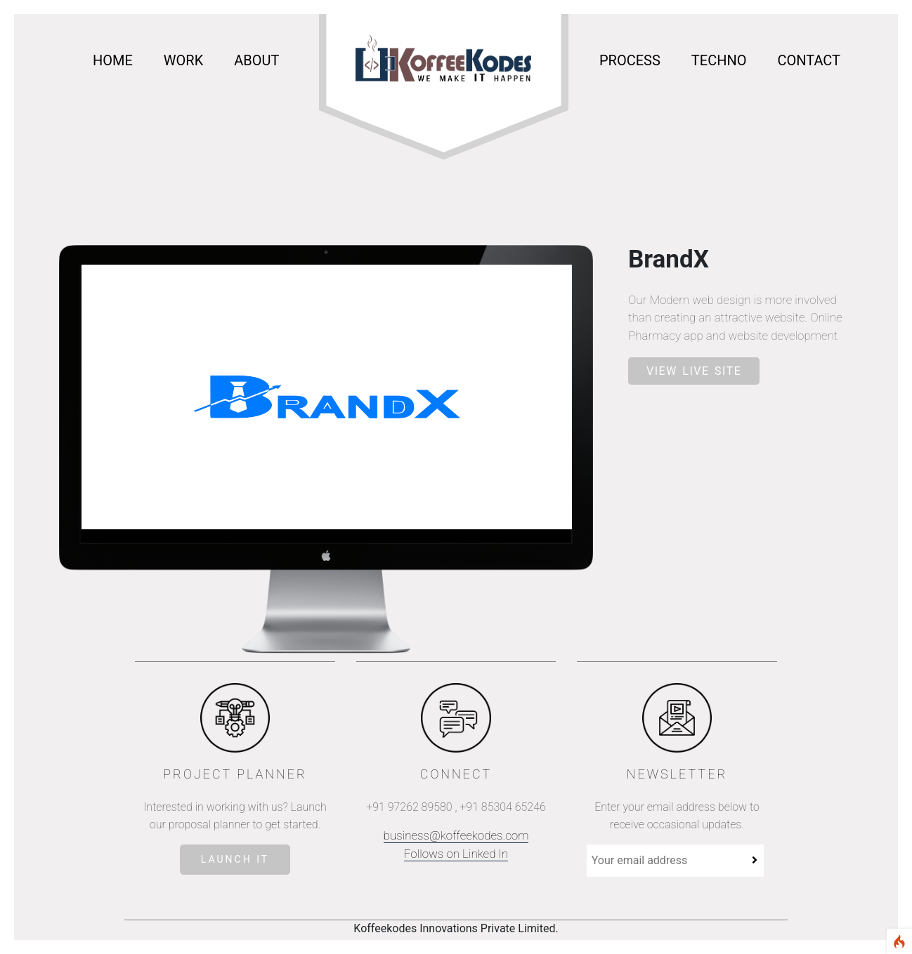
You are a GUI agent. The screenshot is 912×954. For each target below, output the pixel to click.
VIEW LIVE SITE (693, 371)
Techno (719, 60)
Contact (808, 60)
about (256, 60)
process (629, 60)
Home (113, 60)
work (183, 60)
